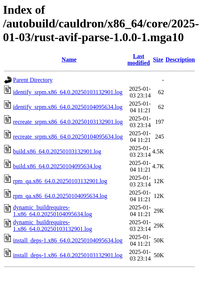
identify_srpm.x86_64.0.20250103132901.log (67, 92)
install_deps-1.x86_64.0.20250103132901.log (67, 255)
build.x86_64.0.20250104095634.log (57, 166)
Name (69, 59)
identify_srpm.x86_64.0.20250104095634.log (67, 107)
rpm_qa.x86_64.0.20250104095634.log (60, 196)
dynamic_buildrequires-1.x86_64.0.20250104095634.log (52, 210)
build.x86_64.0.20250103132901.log (57, 151)
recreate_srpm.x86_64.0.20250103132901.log (68, 122)
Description (180, 59)
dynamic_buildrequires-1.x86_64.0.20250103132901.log (52, 225)
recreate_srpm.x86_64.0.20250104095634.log (68, 136)
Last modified (139, 59)
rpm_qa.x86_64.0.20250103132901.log (60, 181)
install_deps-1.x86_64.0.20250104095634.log (67, 240)
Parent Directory (32, 80)
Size (158, 59)
